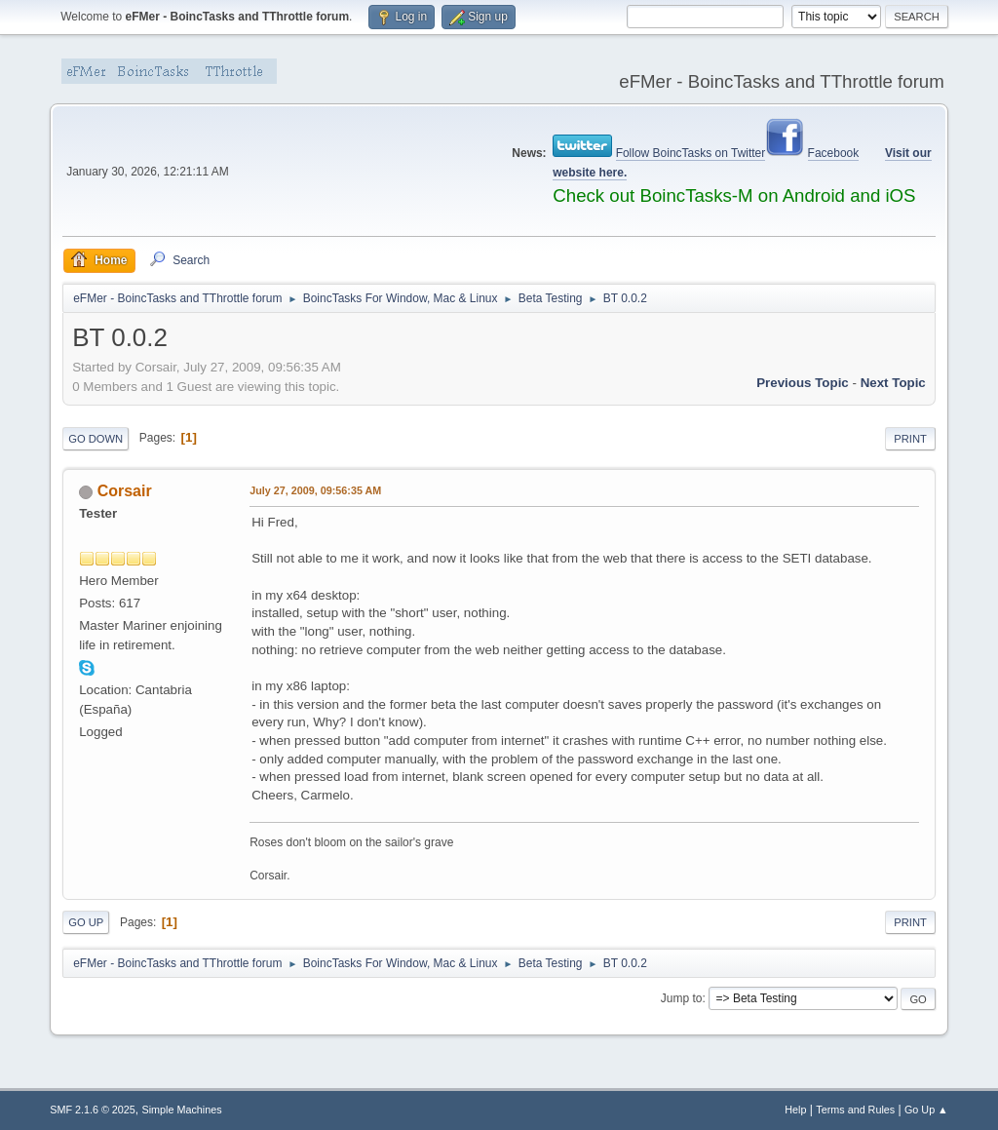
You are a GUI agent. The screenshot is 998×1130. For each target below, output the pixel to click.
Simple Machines (182, 1109)
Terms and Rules (855, 1109)
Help (795, 1109)
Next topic (893, 382)
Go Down (95, 439)
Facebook (834, 153)
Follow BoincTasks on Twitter (691, 153)
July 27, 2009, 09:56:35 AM (315, 490)
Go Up (85, 922)
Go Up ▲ (926, 1109)
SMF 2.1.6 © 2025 (92, 1109)
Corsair (124, 491)
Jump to (682, 998)
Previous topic (802, 382)
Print (910, 439)
